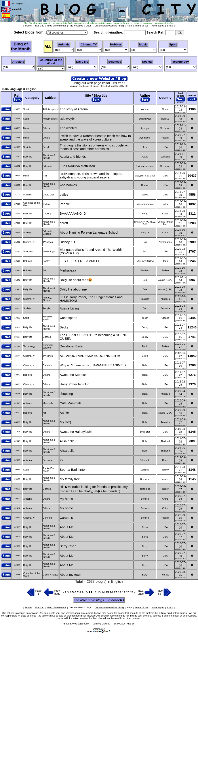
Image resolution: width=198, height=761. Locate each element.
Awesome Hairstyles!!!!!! (77, 431)
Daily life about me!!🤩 (76, 280)
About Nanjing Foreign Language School (89, 232)
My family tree (70, 479)
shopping (66, 393)
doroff (64, 223)
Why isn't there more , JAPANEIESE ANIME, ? (93, 365)
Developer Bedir (71, 346)
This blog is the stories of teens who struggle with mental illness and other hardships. (95, 147)
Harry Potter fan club (74, 384)
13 (99, 592)
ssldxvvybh (68, 118)
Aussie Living (69, 308)
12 (95, 592)
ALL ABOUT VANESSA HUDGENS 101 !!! (90, 356)
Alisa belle (67, 441)
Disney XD (67, 242)
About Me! (67, 536)
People (65, 204)
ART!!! (64, 412)
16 (112, 592)
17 (116, 592)
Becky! (64, 327)
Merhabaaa (68, 270)
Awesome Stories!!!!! (74, 375)
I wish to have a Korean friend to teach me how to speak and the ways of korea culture (95, 137)
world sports (68, 318)
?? (61, 460)
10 (86, 592)
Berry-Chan (68, 546)
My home (66, 498)
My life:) (65, 422)
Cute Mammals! (71, 403)
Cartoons (66, 517)
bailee (64, 194)
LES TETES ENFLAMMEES (80, 261)
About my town (70, 574)
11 (90, 592)
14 (103, 592)
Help (129, 607)
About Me (67, 527)
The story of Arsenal (74, 109)
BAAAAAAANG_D (73, 213)
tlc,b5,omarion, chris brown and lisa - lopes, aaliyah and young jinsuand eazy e (91, 175)
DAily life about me (73, 289)
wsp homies (68, 185)
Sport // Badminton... (74, 469)
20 (128, 592)
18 (120, 592)
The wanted (68, 128)
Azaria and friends (73, 156)
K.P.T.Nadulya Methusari (77, 166)
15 (108, 592)
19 (124, 592)
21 (132, 592)
